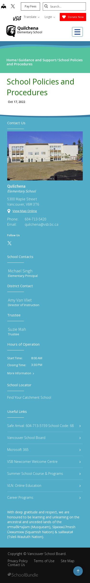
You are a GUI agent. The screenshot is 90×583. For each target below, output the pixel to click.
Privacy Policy (18, 561)
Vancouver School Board (44, 437)
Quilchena (27, 28)
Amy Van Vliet (20, 300)
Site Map (67, 561)
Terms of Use (44, 561)
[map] (3, 6)
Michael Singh (20, 271)
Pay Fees (30, 6)
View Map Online (24, 211)
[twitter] (12, 6)
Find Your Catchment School (29, 397)
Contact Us (16, 564)
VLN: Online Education (44, 485)
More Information (19, 373)
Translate (32, 17)
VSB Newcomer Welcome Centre (44, 461)
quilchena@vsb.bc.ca (41, 224)
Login (50, 17)
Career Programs (44, 497)
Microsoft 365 (44, 449)
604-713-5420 (35, 219)
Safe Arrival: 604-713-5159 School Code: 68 (44, 425)
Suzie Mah (17, 329)
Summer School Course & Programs (44, 473)
